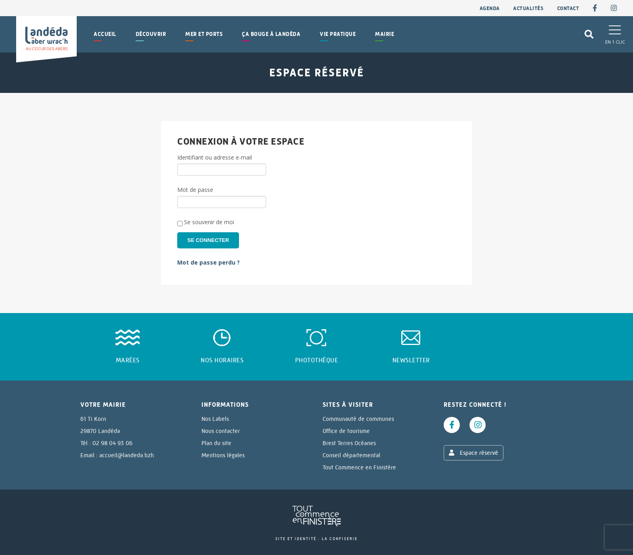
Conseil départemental (351, 455)
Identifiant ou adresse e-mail (214, 157)
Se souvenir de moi (205, 222)
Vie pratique (338, 34)
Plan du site (216, 443)
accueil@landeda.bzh (126, 455)
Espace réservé (473, 452)
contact (568, 8)
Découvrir (151, 34)
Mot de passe (195, 189)
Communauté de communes (358, 419)
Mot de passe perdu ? (208, 262)
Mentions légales (223, 455)
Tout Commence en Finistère (359, 467)
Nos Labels (215, 419)
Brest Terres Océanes (349, 443)
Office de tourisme (346, 431)
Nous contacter (220, 431)
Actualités (528, 8)
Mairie (384, 34)
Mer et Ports (203, 34)
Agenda (490, 8)
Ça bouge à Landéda (271, 34)
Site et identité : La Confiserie (316, 538)
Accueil (105, 34)
